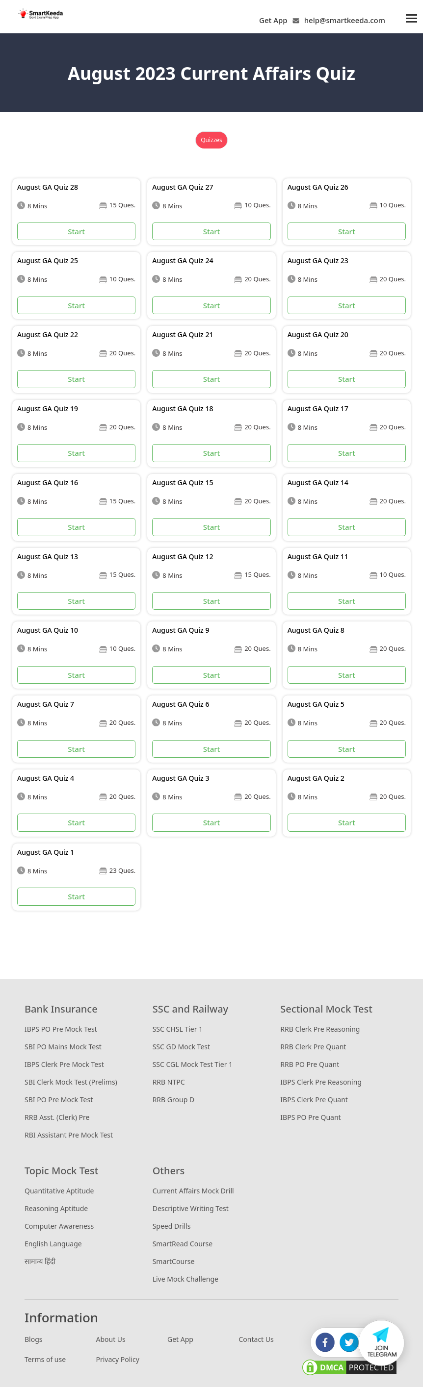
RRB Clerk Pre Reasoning (320, 1029)
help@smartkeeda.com (342, 20)
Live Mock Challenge (185, 1279)
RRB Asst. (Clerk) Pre (57, 1117)
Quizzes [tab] (211, 140)
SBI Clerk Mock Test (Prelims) (71, 1082)
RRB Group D (173, 1099)
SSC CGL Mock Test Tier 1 (193, 1064)
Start (76, 231)
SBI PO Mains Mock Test (63, 1046)
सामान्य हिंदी (40, 1261)
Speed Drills (172, 1226)
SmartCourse (174, 1261)
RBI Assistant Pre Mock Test (69, 1134)
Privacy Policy (117, 1359)
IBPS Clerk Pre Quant (314, 1099)
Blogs (34, 1339)
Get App (273, 20)
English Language (53, 1243)
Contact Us (256, 1339)
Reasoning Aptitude (56, 1208)
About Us (111, 1339)
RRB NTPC (169, 1082)
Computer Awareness (59, 1226)
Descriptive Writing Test (191, 1208)
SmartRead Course (183, 1243)
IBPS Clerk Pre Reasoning (321, 1082)
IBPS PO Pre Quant (310, 1117)
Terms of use (45, 1359)
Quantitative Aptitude (59, 1190)
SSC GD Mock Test (181, 1046)
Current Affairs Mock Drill (193, 1190)
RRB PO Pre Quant (309, 1064)
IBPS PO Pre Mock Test (61, 1029)
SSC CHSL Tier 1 (178, 1029)
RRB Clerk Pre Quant (313, 1046)
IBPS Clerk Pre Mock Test (64, 1064)
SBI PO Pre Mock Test (59, 1099)
